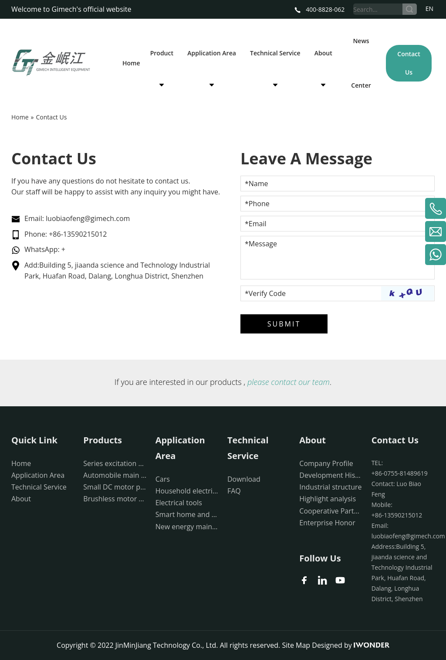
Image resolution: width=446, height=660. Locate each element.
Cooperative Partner (330, 511)
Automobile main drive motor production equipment (114, 475)
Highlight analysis (327, 499)
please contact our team (288, 382)
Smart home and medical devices (187, 514)
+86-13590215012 (78, 234)
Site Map (296, 645)
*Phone (257, 203)
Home (21, 463)
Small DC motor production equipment (114, 487)
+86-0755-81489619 (400, 473)
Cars (162, 479)
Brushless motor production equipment (114, 499)
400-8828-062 (319, 9)
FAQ (234, 491)
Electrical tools (178, 502)
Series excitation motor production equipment (114, 463)
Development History (330, 475)
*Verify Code (265, 293)
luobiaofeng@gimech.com (88, 218)
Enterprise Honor (327, 522)
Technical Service (39, 487)
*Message (261, 243)
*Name (256, 183)
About (21, 499)
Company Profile (326, 463)
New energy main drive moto (187, 526)
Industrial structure (330, 487)
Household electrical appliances (187, 491)
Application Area (37, 475)
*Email (255, 223)
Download (243, 479)
